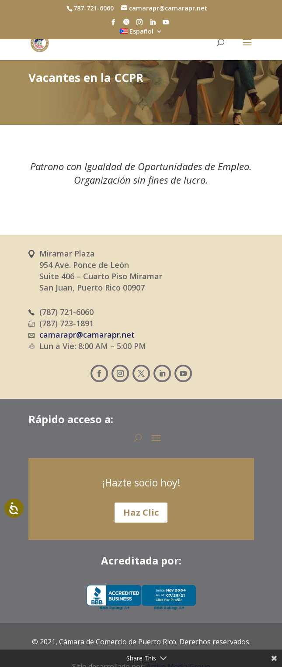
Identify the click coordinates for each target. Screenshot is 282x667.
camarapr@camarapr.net (87, 334)
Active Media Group (178, 645)
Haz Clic (141, 512)
